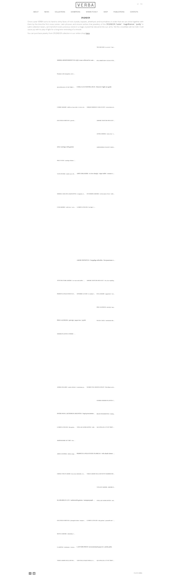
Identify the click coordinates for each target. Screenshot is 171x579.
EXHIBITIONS (75, 12)
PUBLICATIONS (119, 12)
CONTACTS (134, 12)
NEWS (46, 12)
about (35, 12)
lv (138, 4)
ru (141, 4)
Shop (106, 12)
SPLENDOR (110, 24)
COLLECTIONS (60, 12)
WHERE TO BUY (92, 12)
